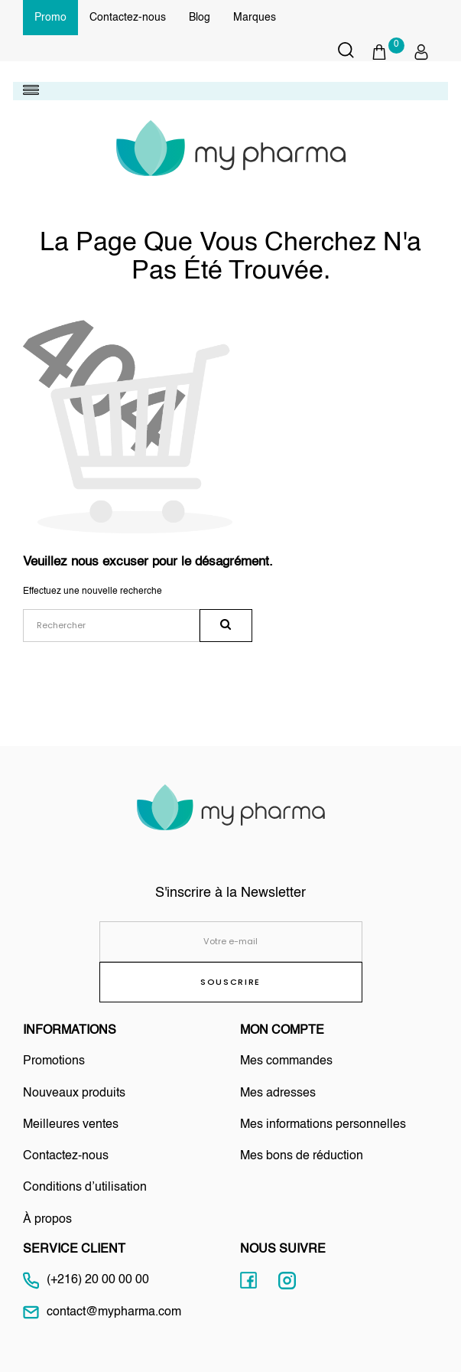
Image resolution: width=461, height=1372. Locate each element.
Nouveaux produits (74, 1093)
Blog (199, 17)
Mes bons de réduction (301, 1156)
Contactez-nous (127, 17)
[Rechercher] (111, 625)
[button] (387, 52)
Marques (254, 17)
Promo (50, 17)
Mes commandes (286, 1061)
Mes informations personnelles (323, 1125)
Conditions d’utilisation (85, 1187)
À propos (47, 1220)
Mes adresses (278, 1093)
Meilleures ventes (70, 1125)
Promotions (54, 1061)
